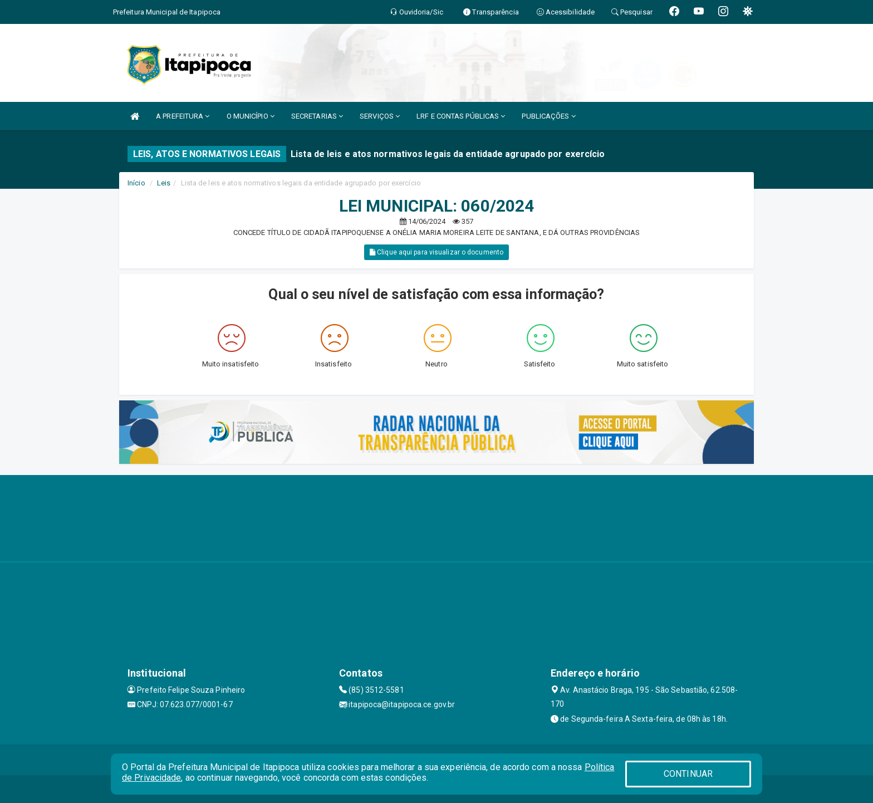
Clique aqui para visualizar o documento (436, 252)
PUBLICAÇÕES (548, 116)
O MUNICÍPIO (250, 116)
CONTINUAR (688, 773)
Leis (163, 183)
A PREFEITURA (182, 116)
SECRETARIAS (317, 116)
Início (136, 183)
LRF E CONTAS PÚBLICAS (460, 116)
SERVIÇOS (380, 116)
